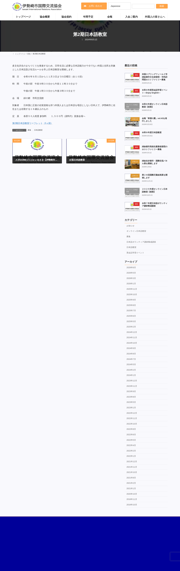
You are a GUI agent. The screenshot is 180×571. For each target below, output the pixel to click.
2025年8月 (131, 305)
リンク (134, 520)
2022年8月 (131, 429)
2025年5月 (131, 321)
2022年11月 (132, 418)
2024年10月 (132, 343)
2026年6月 (131, 267)
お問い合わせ (148, 520)
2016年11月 (132, 499)
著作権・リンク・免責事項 (44, 520)
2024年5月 (131, 364)
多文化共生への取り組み (117, 520)
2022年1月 (131, 456)
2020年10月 (132, 494)
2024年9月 (131, 348)
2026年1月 (131, 283)
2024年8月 (131, 354)
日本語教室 (38, 130)
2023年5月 (131, 402)
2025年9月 (131, 300)
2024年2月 (131, 370)
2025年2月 (131, 327)
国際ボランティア (21, 520)
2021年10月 (132, 472)
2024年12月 (132, 332)
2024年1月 (131, 375)
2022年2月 (131, 450)
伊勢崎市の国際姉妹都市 (69, 520)
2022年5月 (131, 440)
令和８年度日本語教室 (152, 132)
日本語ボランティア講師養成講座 (141, 242)
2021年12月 (132, 461)
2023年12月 (132, 381)
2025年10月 (132, 294)
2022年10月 (132, 424)
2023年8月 (131, 397)
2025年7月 (131, 310)
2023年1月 (131, 407)
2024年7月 (131, 359)
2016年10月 (132, 504)
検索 (162, 6)
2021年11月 (132, 467)
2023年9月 (131, 391)
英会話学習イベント (135, 252)
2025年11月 (132, 289)
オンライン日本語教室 (136, 231)
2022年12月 (132, 413)
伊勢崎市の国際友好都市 (93, 520)
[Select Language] (119, 6)
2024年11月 (132, 337)
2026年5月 (131, 273)
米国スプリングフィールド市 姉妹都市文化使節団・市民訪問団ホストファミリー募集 (155, 77)
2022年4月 (131, 445)
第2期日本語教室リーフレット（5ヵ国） (32, 123)
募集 (29, 130)
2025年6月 (131, 316)
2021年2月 (131, 483)
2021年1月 (131, 488)
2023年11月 (132, 386)
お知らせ (130, 225)
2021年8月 (131, 477)
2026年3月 (131, 278)
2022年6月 (131, 434)
